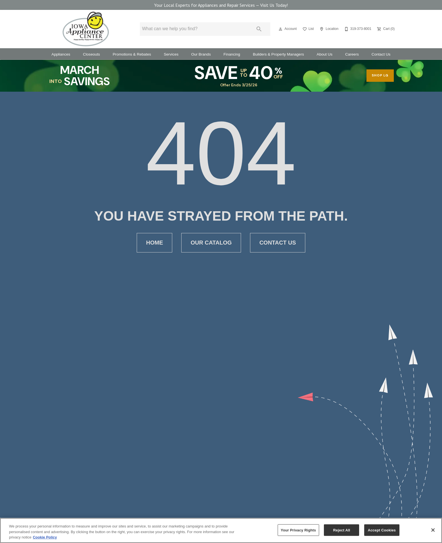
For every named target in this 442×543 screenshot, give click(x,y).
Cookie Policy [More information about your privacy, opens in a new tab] (45, 537)
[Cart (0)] (385, 29)
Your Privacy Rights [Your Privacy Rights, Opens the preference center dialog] (298, 530)
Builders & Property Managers (278, 54)
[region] (221, 530)
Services (171, 54)
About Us (324, 54)
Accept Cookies (382, 530)
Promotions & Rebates (132, 54)
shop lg (380, 75)
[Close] (433, 530)
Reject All (341, 530)
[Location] (328, 29)
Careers (352, 54)
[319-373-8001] (357, 29)
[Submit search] (259, 29)
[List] (307, 29)
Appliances (61, 54)
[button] (280, 29)
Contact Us (381, 54)
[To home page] (85, 29)
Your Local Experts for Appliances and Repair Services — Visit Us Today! (221, 5)
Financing (232, 54)
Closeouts (91, 54)
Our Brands (201, 54)
